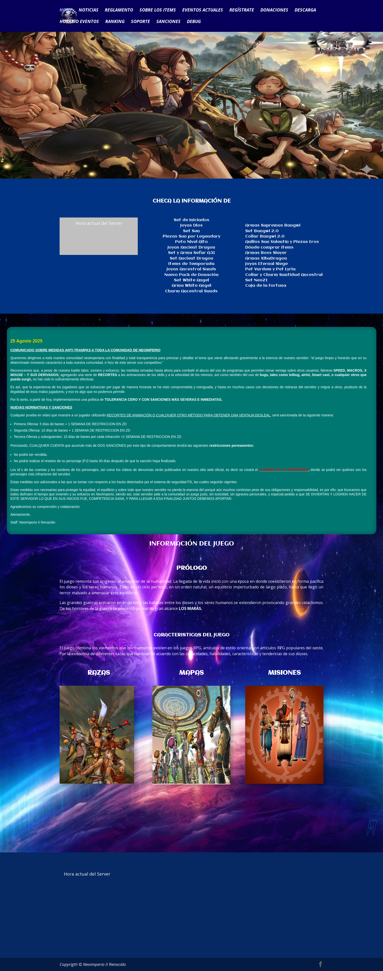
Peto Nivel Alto (191, 242)
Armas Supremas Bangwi (272, 225)
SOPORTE (140, 22)
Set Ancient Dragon (191, 258)
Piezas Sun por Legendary (191, 236)
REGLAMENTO (119, 10)
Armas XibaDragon (266, 258)
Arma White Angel (191, 286)
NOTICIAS (88, 10)
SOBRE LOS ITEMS (157, 10)
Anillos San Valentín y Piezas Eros (282, 242)
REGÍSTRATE (241, 10)
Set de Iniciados (191, 220)
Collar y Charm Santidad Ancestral (284, 275)
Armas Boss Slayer (266, 253)
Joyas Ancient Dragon (191, 247)
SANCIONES (168, 22)
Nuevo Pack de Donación (191, 275)
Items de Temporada (191, 264)
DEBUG (194, 22)
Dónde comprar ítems (269, 247)
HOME (66, 10)
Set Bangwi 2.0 (262, 231)
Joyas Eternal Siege (266, 264)
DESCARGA (305, 10)
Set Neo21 (256, 280)
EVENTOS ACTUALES (202, 10)
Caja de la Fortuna (265, 286)
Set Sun (191, 231)
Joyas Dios (191, 225)
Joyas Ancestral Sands (191, 269)
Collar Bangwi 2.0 (265, 236)
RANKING (115, 22)
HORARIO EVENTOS (79, 22)
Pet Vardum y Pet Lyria (270, 269)
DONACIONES (274, 10)
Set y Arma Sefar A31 (191, 253)
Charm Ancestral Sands (191, 291)
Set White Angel (191, 280)
